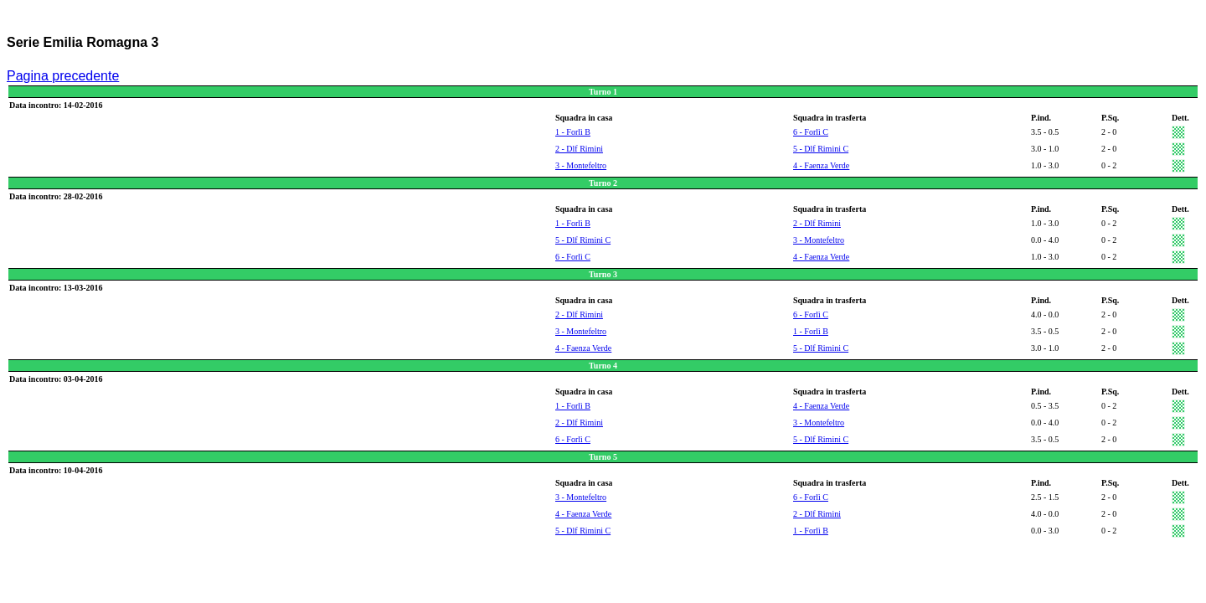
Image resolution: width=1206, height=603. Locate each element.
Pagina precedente (63, 76)
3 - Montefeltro (580, 165)
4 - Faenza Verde (821, 165)
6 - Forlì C (810, 132)
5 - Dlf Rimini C (820, 148)
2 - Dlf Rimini (579, 148)
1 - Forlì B (572, 132)
